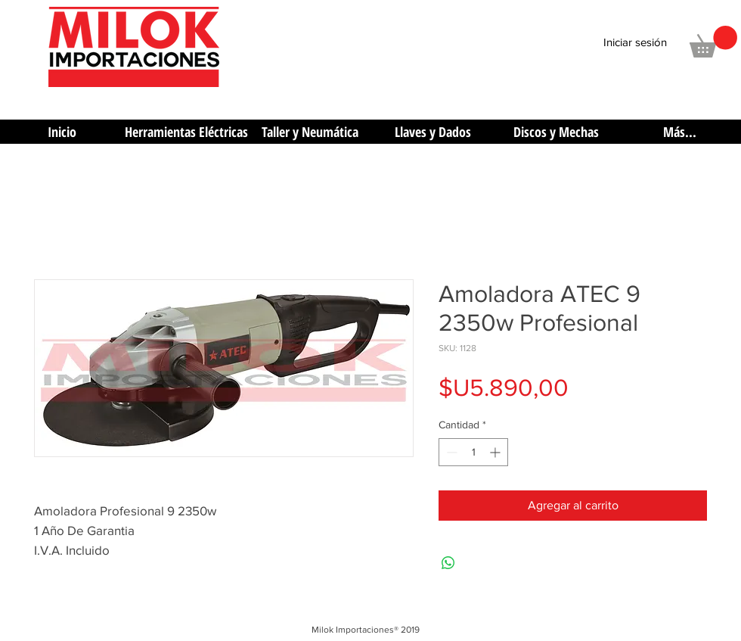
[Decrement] (450, 452)
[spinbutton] (473, 452)
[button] (713, 42)
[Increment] (496, 452)
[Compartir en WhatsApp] (448, 563)
